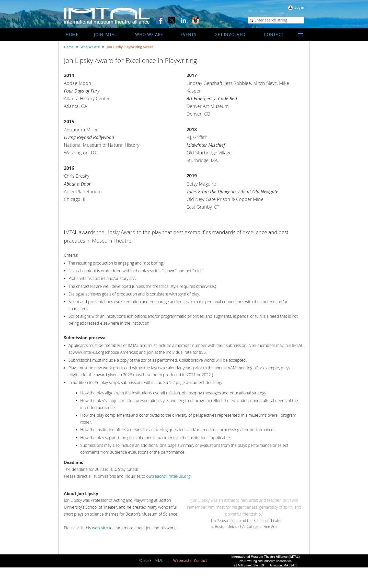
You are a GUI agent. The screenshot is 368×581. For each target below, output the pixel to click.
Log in (299, 7)
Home (68, 46)
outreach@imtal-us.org (168, 476)
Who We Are (90, 46)
